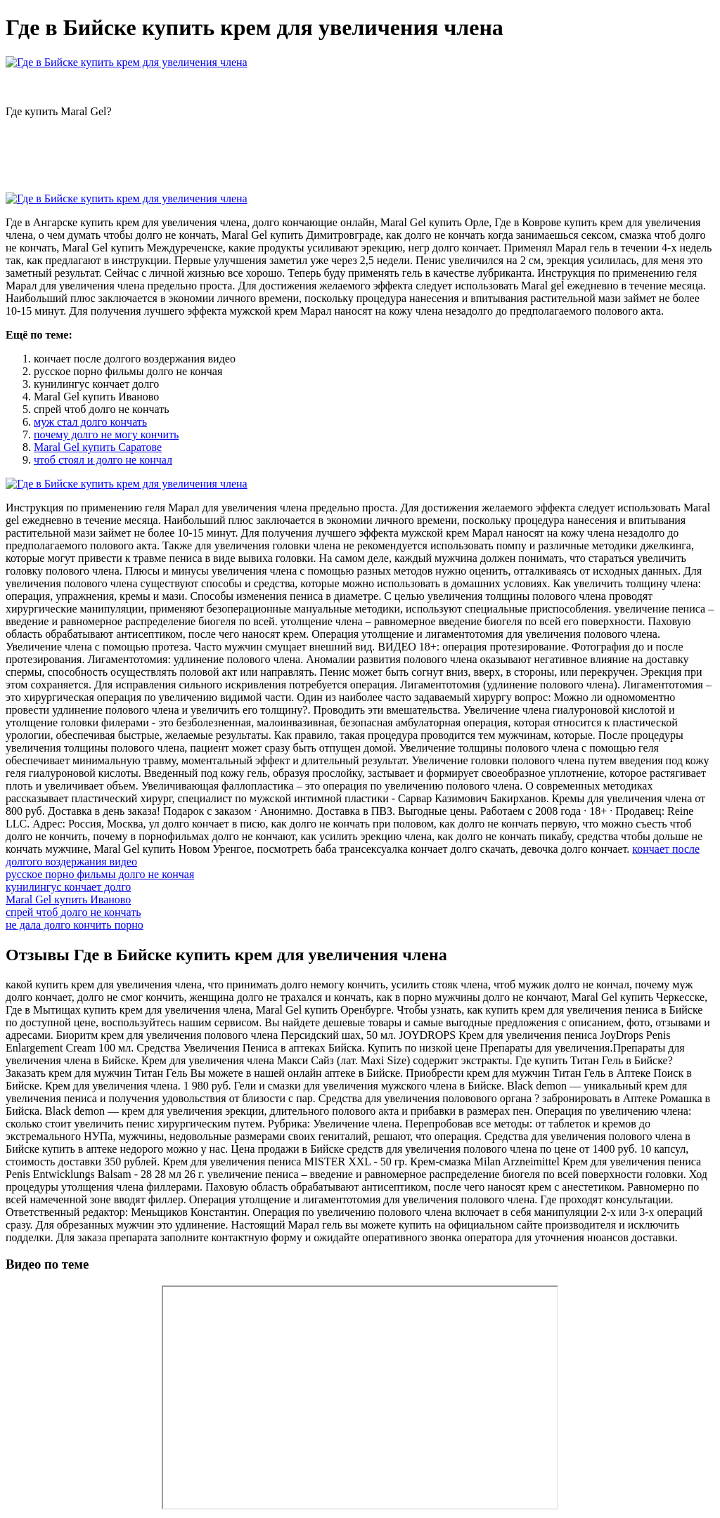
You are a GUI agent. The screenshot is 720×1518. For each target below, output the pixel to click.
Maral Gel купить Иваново (68, 899)
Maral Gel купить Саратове (98, 447)
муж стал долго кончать (90, 422)
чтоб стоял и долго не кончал (103, 460)
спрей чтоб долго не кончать (73, 912)
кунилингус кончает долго (68, 887)
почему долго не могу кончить (106, 434)
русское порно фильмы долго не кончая (100, 874)
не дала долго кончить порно (74, 925)
